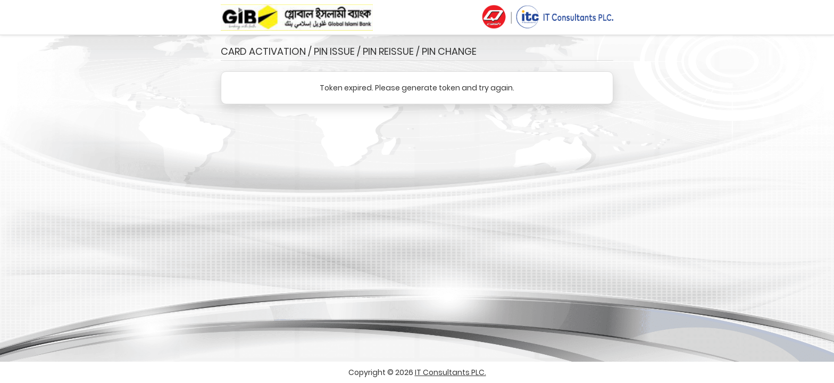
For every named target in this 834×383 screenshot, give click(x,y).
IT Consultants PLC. (450, 372)
